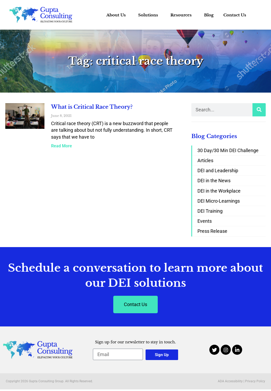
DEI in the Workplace (219, 191)
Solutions (149, 14)
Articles (205, 160)
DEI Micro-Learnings (218, 201)
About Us (117, 14)
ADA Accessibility (230, 381)
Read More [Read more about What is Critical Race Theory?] (61, 145)
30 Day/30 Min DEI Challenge (228, 150)
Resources (182, 14)
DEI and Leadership (217, 170)
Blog (209, 14)
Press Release (212, 231)
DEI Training (210, 211)
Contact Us (234, 14)
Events (204, 221)
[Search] (259, 109)
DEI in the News (214, 180)
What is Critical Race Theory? (92, 107)
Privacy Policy (255, 381)
